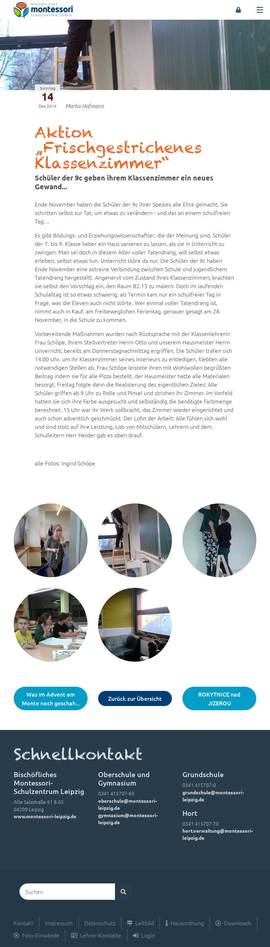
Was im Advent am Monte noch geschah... (51, 698)
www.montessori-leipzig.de (45, 816)
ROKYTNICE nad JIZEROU (219, 698)
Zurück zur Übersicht (135, 698)
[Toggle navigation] (259, 10)
